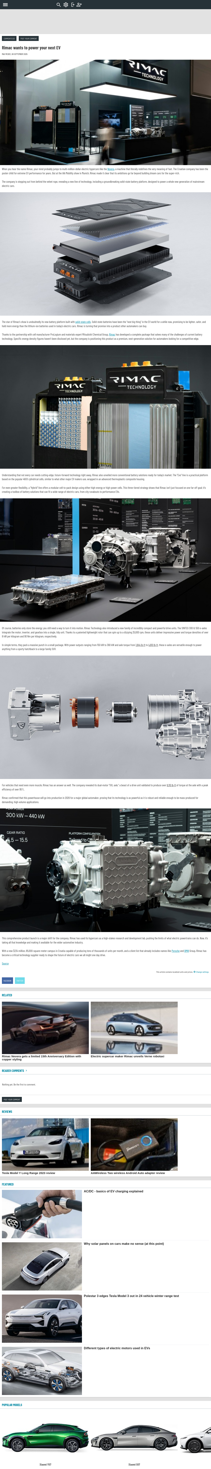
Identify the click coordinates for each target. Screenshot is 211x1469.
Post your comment (28, 38)
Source (5, 963)
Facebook (7, 980)
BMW (186, 950)
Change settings (201, 971)
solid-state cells (83, 321)
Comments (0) (9, 38)
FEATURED (8, 1184)
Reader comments (15, 1070)
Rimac (112, 334)
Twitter (19, 980)
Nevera (110, 169)
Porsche (176, 950)
